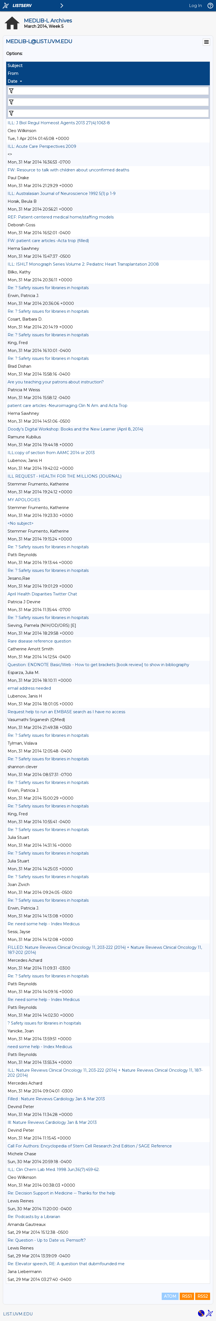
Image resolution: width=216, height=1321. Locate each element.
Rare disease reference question (39, 641)
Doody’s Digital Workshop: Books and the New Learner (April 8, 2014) (75, 429)
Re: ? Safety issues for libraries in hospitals (48, 287)
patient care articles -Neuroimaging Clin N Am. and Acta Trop (67, 405)
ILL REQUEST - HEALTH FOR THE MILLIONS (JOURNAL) (65, 476)
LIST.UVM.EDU (18, 1314)
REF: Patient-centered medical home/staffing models (61, 217)
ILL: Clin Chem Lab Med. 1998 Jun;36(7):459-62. (54, 1169)
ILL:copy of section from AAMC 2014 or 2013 (51, 452)
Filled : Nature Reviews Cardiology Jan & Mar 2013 (56, 1098)
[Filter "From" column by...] (108, 102)
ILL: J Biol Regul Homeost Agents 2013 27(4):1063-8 (59, 122)
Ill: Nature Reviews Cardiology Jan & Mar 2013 (52, 1122)
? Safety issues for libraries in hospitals (44, 1023)
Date (12, 81)
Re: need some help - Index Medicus (44, 923)
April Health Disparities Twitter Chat (42, 594)
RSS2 (202, 1296)
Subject (15, 65)
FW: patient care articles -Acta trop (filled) (48, 240)
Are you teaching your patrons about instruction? (56, 382)
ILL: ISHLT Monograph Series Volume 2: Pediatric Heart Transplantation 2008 (83, 264)
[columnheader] (108, 66)
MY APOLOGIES (24, 499)
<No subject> (20, 523)
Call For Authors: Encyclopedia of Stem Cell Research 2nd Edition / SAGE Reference (90, 1146)
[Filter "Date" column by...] (108, 113)
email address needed (29, 688)
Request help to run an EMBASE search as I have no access (66, 711)
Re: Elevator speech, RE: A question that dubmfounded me (66, 1263)
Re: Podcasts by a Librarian (34, 1216)
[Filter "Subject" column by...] (108, 91)
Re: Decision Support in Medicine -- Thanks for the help (61, 1193)
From (13, 73)
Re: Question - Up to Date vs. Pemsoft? (47, 1240)
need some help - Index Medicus (40, 1046)
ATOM (170, 1296)
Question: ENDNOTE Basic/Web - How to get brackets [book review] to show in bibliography (98, 664)
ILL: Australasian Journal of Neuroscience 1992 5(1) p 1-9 (62, 193)
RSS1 (187, 1296)
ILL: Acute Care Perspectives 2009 (42, 146)
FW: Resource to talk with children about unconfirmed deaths (68, 169)
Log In (195, 5)
